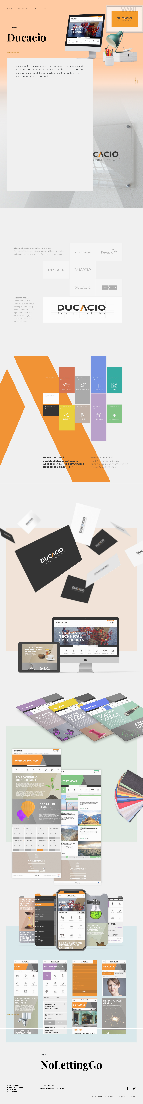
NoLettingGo (71, 1070)
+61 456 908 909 (48, 1086)
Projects (22, 8)
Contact (48, 8)
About (35, 8)
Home (9, 8)
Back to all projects (13, 1015)
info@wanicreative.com (52, 1089)
